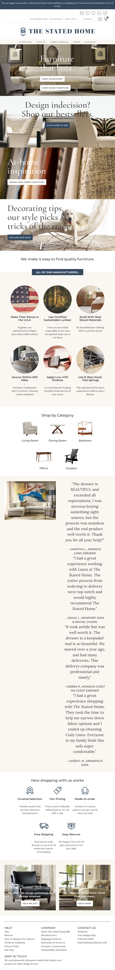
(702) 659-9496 (86, 939)
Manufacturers (49, 935)
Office (44, 468)
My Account (56, 19)
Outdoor (71, 468)
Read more (84, 903)
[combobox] (88, 18)
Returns (8, 935)
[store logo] (57, 32)
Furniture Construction (53, 946)
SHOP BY (41, 42)
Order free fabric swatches (26, 182)
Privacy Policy (11, 946)
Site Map (9, 949)
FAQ (6, 931)
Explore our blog (20, 237)
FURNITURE (25, 42)
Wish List (71, 19)
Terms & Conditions (14, 942)
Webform (82, 931)
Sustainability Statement (54, 949)
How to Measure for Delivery (19, 939)
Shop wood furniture (55, 88)
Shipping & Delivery (51, 939)
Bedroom (85, 440)
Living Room (29, 440)
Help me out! (30, 903)
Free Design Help (87, 935)
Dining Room (57, 440)
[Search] (100, 19)
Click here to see (57, 125)
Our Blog (90, 42)
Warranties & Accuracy (53, 942)
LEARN (76, 42)
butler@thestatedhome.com (92, 942)
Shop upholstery (52, 79)
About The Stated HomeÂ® (55, 931)
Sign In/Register (38, 19)
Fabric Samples (59, 42)
